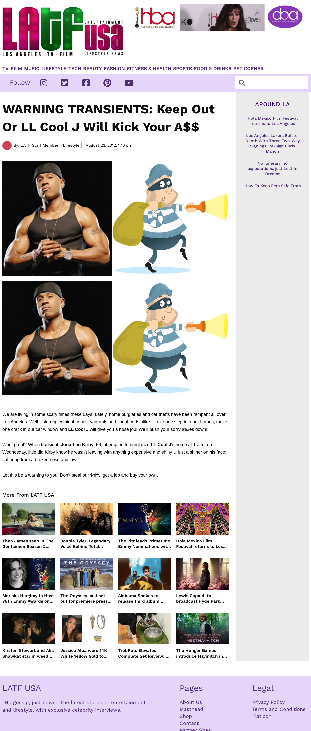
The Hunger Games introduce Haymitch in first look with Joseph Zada (199, 653)
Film (16, 68)
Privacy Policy (268, 702)
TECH (74, 68)
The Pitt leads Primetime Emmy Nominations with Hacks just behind (144, 543)
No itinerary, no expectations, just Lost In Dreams (272, 168)
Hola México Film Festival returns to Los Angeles (199, 543)
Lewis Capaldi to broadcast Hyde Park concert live (198, 598)
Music (31, 68)
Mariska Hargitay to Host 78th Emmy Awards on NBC (28, 598)
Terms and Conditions (279, 709)
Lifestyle (53, 68)
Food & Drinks (212, 68)
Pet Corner (248, 68)
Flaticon (261, 716)
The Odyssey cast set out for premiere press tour (84, 598)
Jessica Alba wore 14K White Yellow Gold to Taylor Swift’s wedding (83, 653)
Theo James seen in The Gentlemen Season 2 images (28, 543)
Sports (182, 68)
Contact (189, 723)
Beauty (92, 68)
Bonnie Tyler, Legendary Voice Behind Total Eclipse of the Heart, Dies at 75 (85, 543)
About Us (191, 702)
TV (5, 68)
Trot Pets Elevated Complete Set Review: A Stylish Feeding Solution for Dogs (143, 653)
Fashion (114, 68)
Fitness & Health (149, 68)
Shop (186, 716)
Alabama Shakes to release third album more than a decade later (139, 598)
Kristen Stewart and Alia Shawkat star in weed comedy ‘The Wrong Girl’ (28, 653)
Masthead (191, 709)
